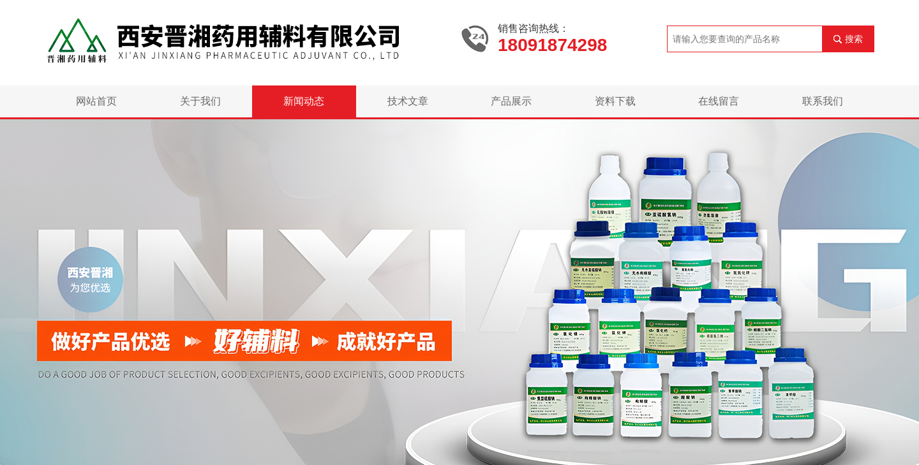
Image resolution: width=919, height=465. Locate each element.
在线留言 (718, 101)
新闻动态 (303, 101)
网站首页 (96, 101)
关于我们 (200, 101)
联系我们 (822, 101)
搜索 (854, 39)
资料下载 (615, 101)
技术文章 (407, 101)
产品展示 (511, 101)
